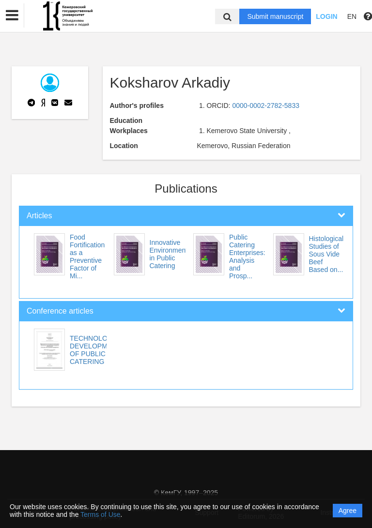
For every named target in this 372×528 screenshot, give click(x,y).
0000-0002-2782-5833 (265, 105)
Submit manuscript (275, 16)
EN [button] (351, 16)
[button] (12, 15)
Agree (347, 510)
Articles (39, 215)
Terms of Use (100, 514)
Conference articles (60, 311)
